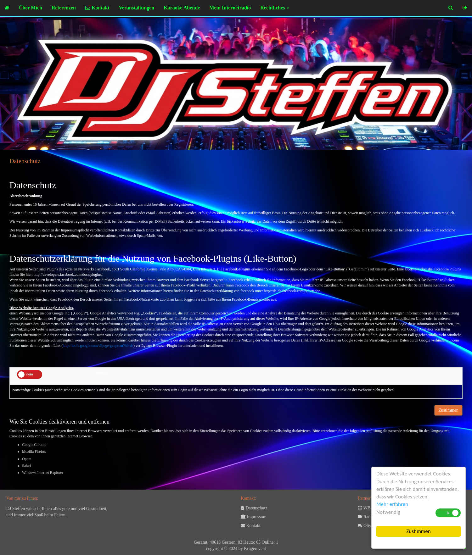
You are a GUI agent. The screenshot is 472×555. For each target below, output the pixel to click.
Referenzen (64, 7)
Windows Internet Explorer (42, 472)
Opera (26, 459)
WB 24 (367, 508)
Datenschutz (254, 508)
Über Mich (30, 7)
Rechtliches (274, 7)
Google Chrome (34, 444)
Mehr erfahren (392, 504)
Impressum (254, 516)
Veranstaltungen (136, 7)
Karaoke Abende (182, 7)
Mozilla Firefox (34, 451)
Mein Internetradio (230, 7)
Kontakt (97, 7)
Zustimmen (418, 531)
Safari (26, 465)
